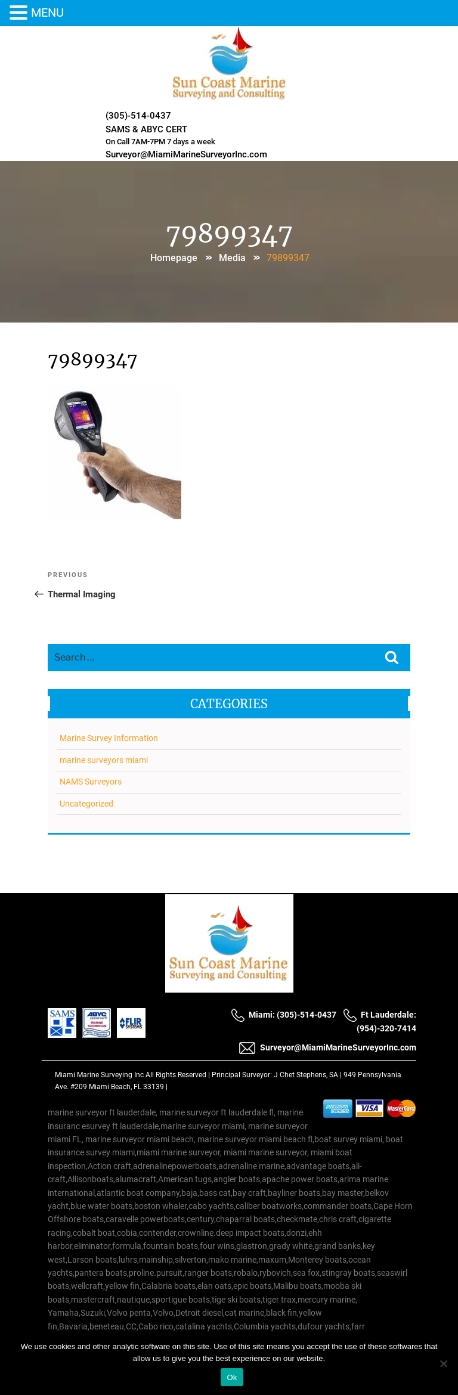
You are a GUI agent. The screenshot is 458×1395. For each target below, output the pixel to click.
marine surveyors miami (104, 760)
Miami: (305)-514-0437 (283, 1014)
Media (232, 258)
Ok (232, 1377)
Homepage (173, 258)
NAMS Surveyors (91, 781)
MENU (47, 12)
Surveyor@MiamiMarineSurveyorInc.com (186, 154)
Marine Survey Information (109, 738)
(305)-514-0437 (138, 115)
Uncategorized (86, 803)
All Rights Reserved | (179, 1075)
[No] (443, 1363)
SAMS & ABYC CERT (146, 129)
